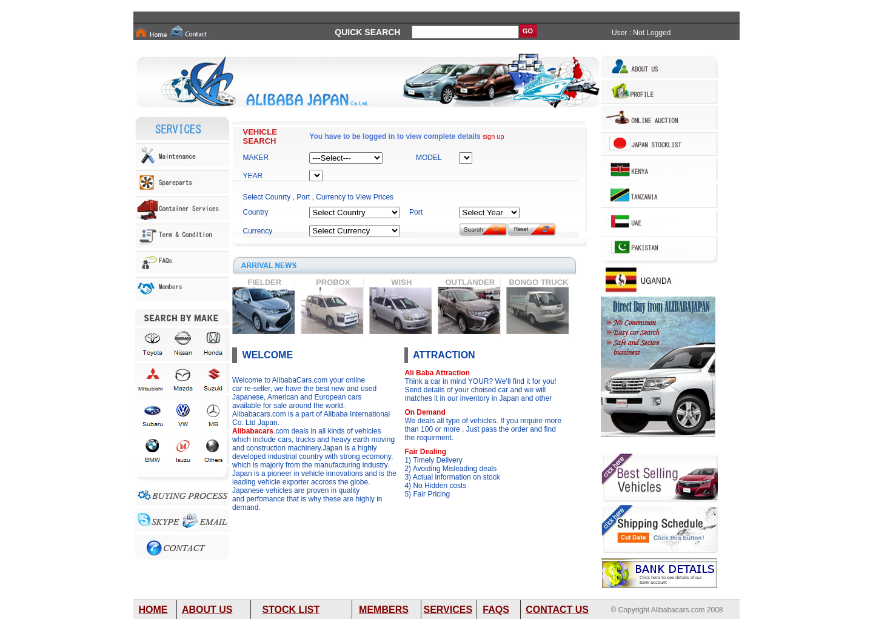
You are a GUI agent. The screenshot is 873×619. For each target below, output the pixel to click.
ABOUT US (207, 609)
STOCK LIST (290, 609)
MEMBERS (384, 609)
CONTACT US (557, 609)
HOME (153, 609)
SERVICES (447, 609)
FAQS (496, 609)
